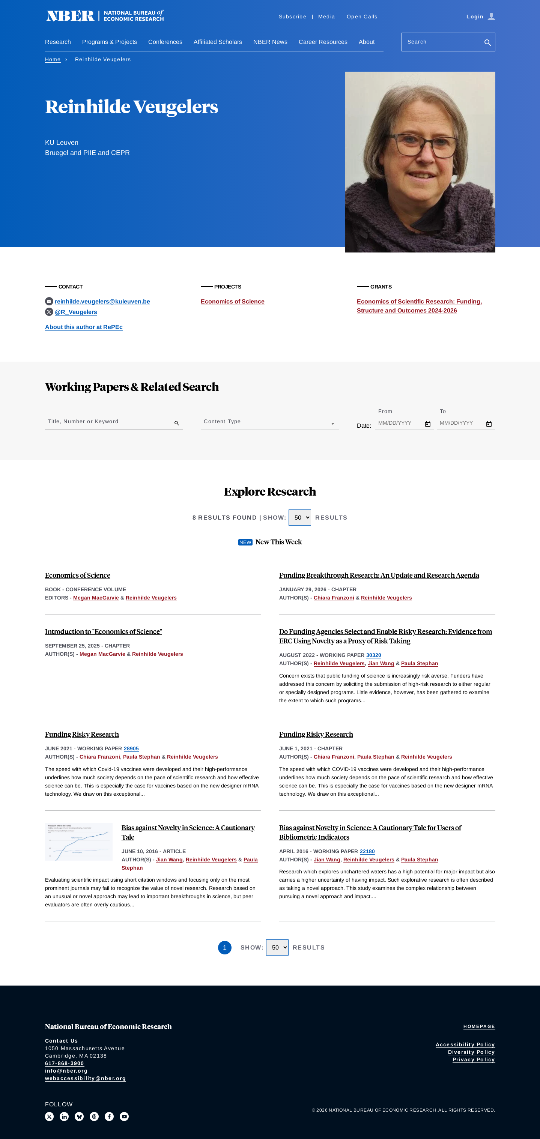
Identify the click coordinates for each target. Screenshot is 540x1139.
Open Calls (362, 17)
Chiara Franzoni (334, 598)
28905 (131, 748)
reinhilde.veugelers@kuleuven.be (102, 301)
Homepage (479, 1026)
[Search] (487, 43)
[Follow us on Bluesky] (79, 1116)
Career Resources (323, 42)
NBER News (270, 42)
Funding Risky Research (82, 734)
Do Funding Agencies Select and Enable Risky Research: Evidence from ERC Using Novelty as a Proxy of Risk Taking (385, 636)
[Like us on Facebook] (109, 1116)
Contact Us (61, 1041)
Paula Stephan (419, 663)
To (449, 411)
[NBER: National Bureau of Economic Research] (111, 20)
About (367, 42)
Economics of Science (233, 301)
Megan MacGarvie (96, 598)
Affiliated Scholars (218, 42)
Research (58, 42)
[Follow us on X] (49, 1116)
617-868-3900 (64, 1063)
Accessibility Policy (465, 1044)
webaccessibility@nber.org (85, 1078)
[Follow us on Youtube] (124, 1116)
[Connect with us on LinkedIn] (64, 1116)
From (392, 411)
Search (417, 41)
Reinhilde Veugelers (151, 598)
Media (326, 17)
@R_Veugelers (76, 312)
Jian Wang (381, 663)
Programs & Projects (109, 42)
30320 (373, 655)
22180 (367, 851)
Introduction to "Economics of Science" (103, 631)
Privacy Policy (474, 1059)
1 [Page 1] (225, 947)
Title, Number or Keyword (83, 421)
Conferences (165, 42)
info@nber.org (66, 1071)
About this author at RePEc (84, 327)
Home (53, 59)
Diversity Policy (471, 1052)
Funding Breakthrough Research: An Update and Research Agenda (379, 575)
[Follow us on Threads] (94, 1116)
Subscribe (293, 17)
